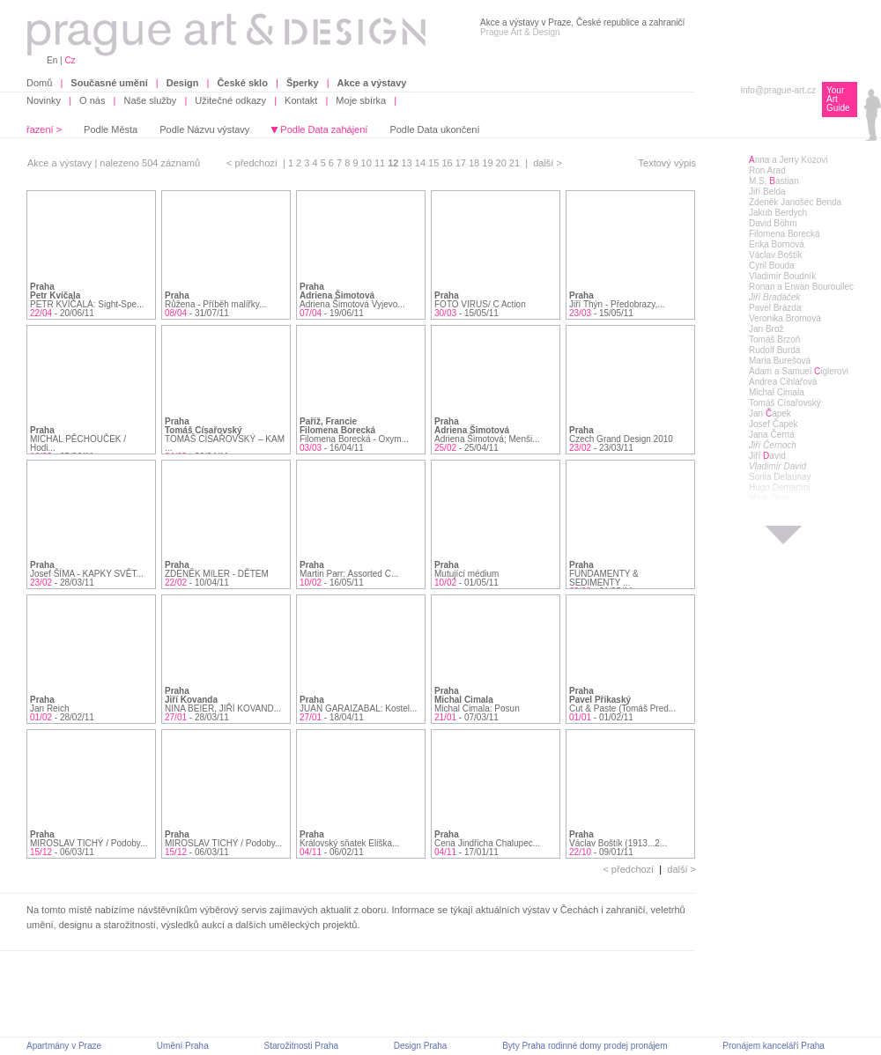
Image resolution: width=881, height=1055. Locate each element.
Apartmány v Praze (63, 1046)
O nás (92, 100)
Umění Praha (183, 1046)
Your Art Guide (838, 99)
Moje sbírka (361, 100)
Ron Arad (767, 170)
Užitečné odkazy (230, 100)
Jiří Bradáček (774, 297)
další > (547, 163)
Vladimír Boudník (782, 276)
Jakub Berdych (778, 213)
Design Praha (421, 1046)
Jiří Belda (767, 191)
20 (502, 163)
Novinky (43, 100)
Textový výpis (667, 163)
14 (421, 163)
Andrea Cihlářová (783, 382)
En (52, 60)
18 (475, 163)
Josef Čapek (773, 424)
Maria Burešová (780, 360)
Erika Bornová (776, 244)
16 (448, 163)
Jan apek (770, 413)
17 (462, 163)
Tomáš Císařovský (785, 403)
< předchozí (252, 163)
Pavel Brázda (775, 308)
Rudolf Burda (774, 350)
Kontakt (301, 100)
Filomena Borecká (784, 234)
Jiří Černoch (772, 445)
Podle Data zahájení (323, 129)
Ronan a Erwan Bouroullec (801, 286)
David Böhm (772, 223)
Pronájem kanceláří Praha (773, 1046)
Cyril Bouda (772, 265)
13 (407, 163)
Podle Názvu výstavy (204, 129)
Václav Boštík (776, 255)
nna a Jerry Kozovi (788, 160)
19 (488, 163)
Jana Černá (772, 434)
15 (434, 163)
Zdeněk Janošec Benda (795, 202)
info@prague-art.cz (778, 90)
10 (367, 163)
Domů (39, 82)
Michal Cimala (776, 392)
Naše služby (149, 100)
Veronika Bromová (785, 318)
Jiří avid (767, 456)
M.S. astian (774, 181)
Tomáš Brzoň (774, 339)
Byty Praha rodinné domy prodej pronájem (584, 1046)
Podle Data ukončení (434, 129)
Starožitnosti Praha (301, 1046)
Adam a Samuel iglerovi (798, 371)
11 (381, 163)
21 (515, 163)
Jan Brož (766, 329)
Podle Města (110, 129)
